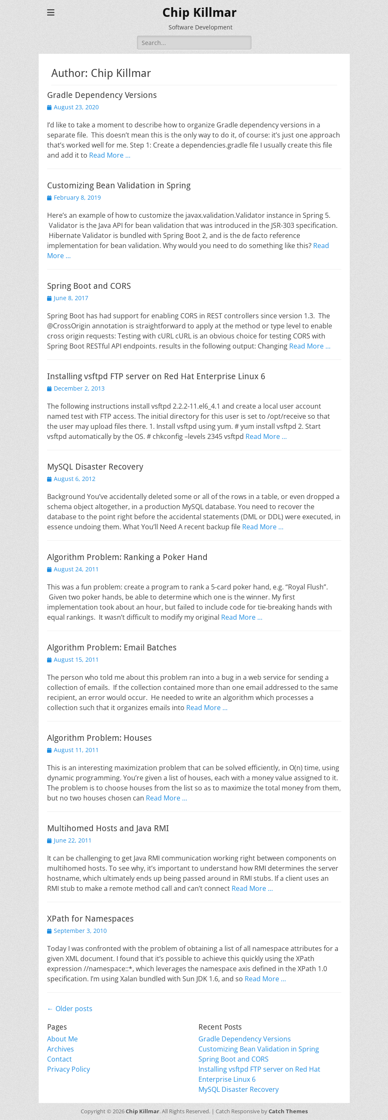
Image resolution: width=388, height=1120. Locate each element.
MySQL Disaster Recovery (95, 467)
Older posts (69, 1008)
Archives (60, 1049)
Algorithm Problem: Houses (99, 738)
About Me (62, 1038)
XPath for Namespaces (90, 919)
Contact (59, 1059)
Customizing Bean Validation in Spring (118, 185)
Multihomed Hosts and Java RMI (108, 828)
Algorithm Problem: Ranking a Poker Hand (127, 557)
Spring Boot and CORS (89, 286)
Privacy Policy (68, 1069)
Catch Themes (288, 1111)
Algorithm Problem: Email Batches (112, 647)
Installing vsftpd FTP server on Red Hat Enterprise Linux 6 (156, 376)
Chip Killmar (199, 12)
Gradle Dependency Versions (102, 95)
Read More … (109, 155)
